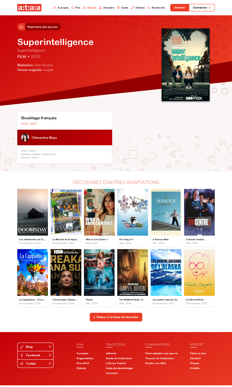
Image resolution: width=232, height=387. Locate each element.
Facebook (35, 357)
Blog (35, 348)
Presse (194, 364)
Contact (195, 359)
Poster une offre (155, 364)
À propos (57, 7)
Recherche (153, 7)
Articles (134, 7)
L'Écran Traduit (116, 364)
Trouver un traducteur (159, 359)
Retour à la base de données (115, 319)
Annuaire (103, 7)
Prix (72, 7)
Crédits (195, 369)
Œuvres (86, 7)
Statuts (81, 369)
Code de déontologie (119, 369)
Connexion (201, 8)
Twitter (35, 365)
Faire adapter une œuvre (161, 354)
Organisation (85, 359)
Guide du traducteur (119, 359)
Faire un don (198, 354)
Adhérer (177, 8)
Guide (119, 7)
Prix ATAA (83, 364)
